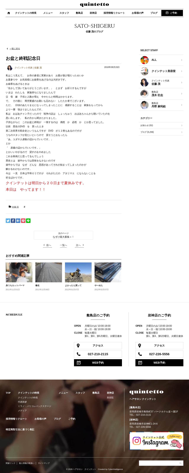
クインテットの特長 (25, 13)
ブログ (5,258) (147, 132)
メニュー (48, 13)
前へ (48, 245)
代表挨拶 (22, 402)
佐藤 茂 (15, 207)
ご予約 (173, 13)
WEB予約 (98, 362)
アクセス (98, 345)
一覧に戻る (15, 48)
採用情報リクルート (114, 13)
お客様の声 (138, 13)
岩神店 (93, 13)
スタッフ (64, 13)
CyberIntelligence (115, 469)
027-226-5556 (159, 354)
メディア (22, 410)
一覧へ (63, 245)
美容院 (110, 397)
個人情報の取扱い (26, 463)
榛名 (37, 285)
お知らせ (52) (146, 125)
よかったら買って (73, 285)
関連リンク (10, 463)
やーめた (99, 285)
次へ (78, 245)
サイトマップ (44, 463)
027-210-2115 (98, 354)
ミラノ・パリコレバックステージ (34, 406)
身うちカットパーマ (15, 285)
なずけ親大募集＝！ (63, 237)
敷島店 (79, 13)
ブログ (153, 13)
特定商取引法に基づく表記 (20, 429)
